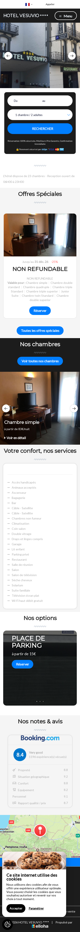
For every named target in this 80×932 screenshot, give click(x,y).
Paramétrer (36, 908)
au (43, 100)
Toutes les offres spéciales (40, 330)
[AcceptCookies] (7, 924)
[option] (40, 55)
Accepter (16, 908)
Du (15, 100)
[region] (34, 884)
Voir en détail (15, 438)
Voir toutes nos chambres (40, 361)
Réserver (40, 311)
